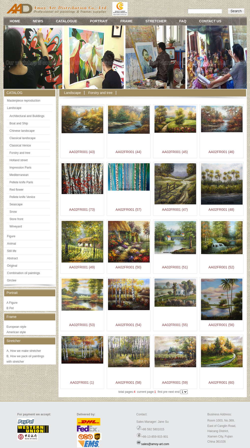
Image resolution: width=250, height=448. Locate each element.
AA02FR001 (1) (82, 382)
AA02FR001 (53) (82, 325)
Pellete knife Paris (21, 182)
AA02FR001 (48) (221, 209)
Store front (16, 219)
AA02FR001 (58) (128, 382)
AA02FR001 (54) (128, 325)
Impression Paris (20, 167)
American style (16, 332)
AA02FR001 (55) (175, 325)
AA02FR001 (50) (128, 267)
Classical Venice (20, 145)
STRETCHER (155, 21)
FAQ (182, 21)
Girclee (11, 280)
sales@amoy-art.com (155, 444)
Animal (11, 243)
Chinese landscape (22, 130)
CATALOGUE (66, 21)
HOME (15, 21)
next (171, 392)
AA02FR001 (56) (221, 325)
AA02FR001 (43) (82, 152)
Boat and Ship (19, 123)
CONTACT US (210, 21)
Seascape (16, 204)
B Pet (10, 308)
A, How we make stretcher (24, 351)
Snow (13, 211)
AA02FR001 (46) (221, 152)
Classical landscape (23, 138)
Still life (11, 251)
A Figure (12, 302)
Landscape (14, 108)
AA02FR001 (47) (175, 209)
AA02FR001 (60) (221, 382)
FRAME (126, 21)
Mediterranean (19, 175)
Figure (11, 236)
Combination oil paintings (23, 273)
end (177, 392)
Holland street (19, 160)
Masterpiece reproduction (23, 100)
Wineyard (16, 226)
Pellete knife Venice (22, 197)
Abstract (12, 258)
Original (12, 265)
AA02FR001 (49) (82, 267)
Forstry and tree (20, 153)
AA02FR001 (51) (175, 267)
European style (16, 327)
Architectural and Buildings (27, 116)
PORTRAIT (99, 21)
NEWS (38, 21)
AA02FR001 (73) (82, 209)
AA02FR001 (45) (175, 152)
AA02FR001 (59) (175, 382)
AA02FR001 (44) (128, 152)
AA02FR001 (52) (221, 267)
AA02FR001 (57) (128, 209)
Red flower (17, 189)
